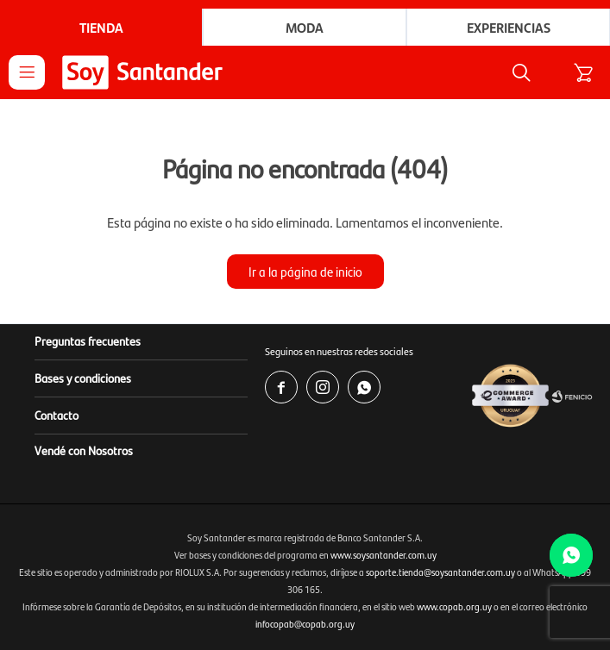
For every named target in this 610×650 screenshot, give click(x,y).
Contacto (57, 414)
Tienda (101, 27)
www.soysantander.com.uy (383, 554)
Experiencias (508, 27)
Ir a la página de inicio (305, 271)
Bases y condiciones (83, 377)
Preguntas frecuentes (88, 340)
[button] (521, 72)
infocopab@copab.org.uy (305, 623)
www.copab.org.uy (454, 606)
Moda (305, 27)
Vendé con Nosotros (84, 450)
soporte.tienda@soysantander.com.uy (440, 572)
